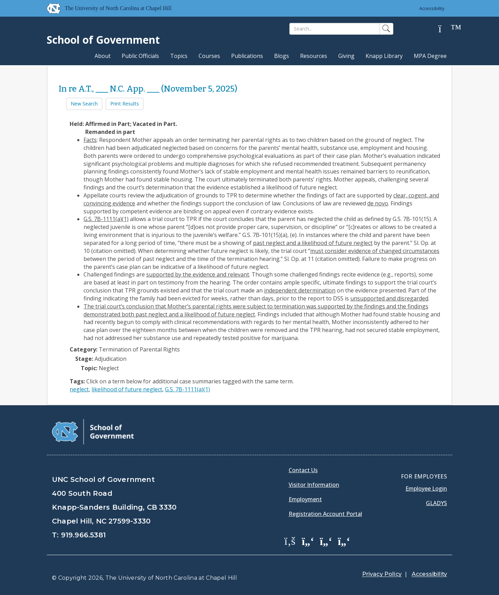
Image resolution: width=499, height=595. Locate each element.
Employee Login (426, 488)
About (103, 56)
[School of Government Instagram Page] (344, 540)
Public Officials (140, 56)
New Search (84, 103)
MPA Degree (430, 56)
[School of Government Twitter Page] (308, 540)
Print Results (124, 103)
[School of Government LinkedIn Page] (326, 540)
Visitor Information (314, 484)
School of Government (103, 40)
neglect (79, 389)
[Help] (445, 29)
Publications (247, 56)
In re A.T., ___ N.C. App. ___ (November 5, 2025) (148, 89)
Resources (313, 56)
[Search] (334, 29)
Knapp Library (384, 56)
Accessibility (431, 8)
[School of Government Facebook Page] (290, 540)
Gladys (436, 503)
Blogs (281, 56)
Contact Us (303, 470)
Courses (209, 56)
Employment (305, 499)
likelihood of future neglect (126, 389)
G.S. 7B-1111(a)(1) (187, 389)
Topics (178, 56)
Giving (346, 56)
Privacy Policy (382, 574)
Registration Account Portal (325, 514)
